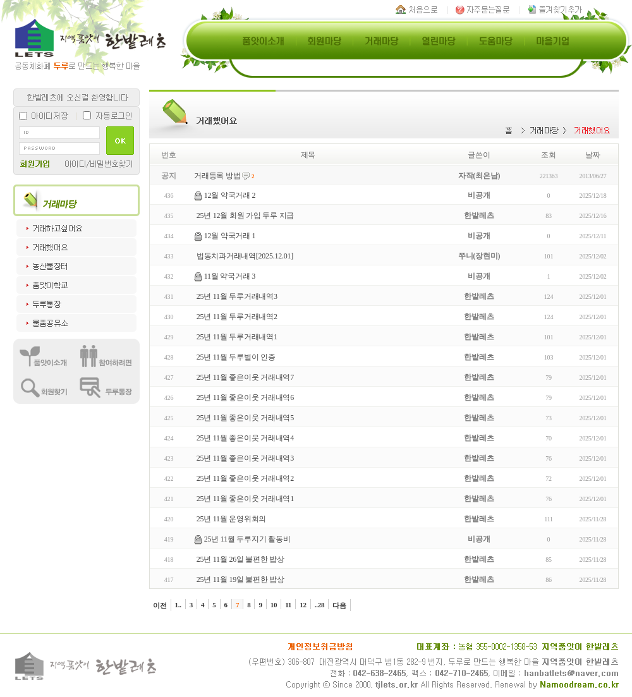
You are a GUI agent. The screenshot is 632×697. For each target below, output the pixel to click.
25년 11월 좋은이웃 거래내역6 (245, 397)
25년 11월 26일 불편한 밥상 (240, 559)
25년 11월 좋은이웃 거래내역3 (245, 458)
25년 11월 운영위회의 (231, 518)
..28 (320, 605)
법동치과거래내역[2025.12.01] (245, 256)
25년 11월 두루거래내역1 (237, 336)
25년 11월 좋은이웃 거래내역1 (245, 498)
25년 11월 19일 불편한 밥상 (240, 579)
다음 (339, 605)
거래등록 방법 (217, 175)
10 (273, 605)
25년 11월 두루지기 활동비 (247, 539)
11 (288, 605)
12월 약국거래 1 (230, 235)
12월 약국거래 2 (230, 195)
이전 (160, 605)
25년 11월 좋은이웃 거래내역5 (245, 417)
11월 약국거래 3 (229, 276)
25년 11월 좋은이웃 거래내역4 (245, 437)
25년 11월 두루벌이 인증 (236, 357)
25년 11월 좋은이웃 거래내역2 (245, 478)
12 (303, 605)
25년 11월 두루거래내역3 (237, 296)
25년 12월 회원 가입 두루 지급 (245, 215)
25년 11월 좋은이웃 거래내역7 (245, 377)
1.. (178, 605)
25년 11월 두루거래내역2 (237, 316)
